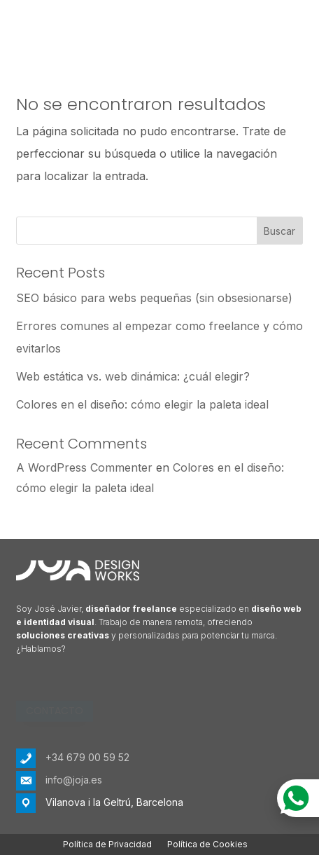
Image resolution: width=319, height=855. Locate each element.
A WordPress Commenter (84, 467)
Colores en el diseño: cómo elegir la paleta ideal (142, 404)
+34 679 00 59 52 (87, 757)
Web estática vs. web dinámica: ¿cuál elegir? (133, 376)
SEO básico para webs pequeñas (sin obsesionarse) (154, 298)
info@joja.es (73, 780)
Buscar (279, 231)
